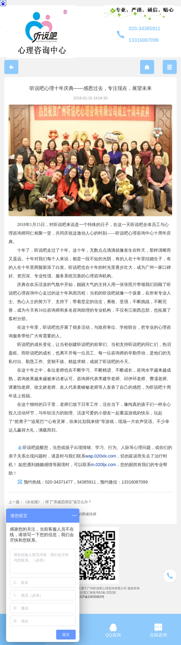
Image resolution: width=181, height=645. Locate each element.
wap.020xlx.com (100, 456)
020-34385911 (144, 28)
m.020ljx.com (103, 464)
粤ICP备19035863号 (90, 597)
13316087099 (144, 40)
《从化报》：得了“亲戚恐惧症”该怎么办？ (57, 502)
